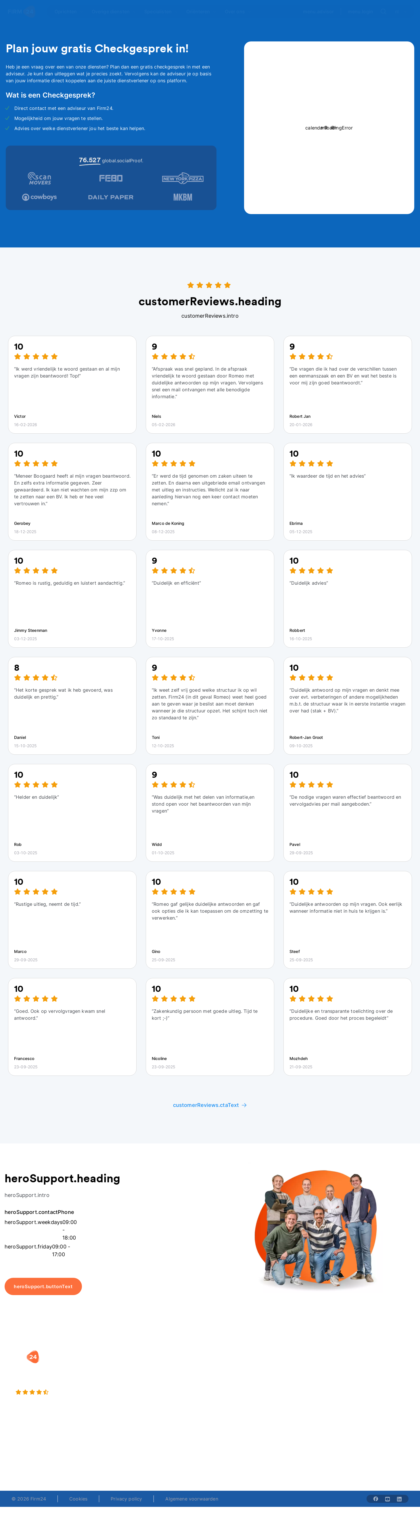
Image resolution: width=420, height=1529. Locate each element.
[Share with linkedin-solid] (399, 1498)
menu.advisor (318, 11)
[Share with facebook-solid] (375, 1498)
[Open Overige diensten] (114, 11)
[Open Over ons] (238, 11)
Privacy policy (126, 1499)
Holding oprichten (166, 1377)
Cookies (78, 1499)
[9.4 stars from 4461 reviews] (75, 1392)
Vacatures (296, 1377)
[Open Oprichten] (69, 11)
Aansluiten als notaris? (310, 1388)
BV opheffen (159, 1400)
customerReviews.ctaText (210, 1105)
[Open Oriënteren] (201, 11)
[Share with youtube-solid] (387, 1498)
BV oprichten (160, 1365)
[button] (173, 1353)
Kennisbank (367, 1388)
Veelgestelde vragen (377, 1377)
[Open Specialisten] (161, 11)
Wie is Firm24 (300, 1365)
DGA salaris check (236, 1377)
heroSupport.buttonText (43, 1286)
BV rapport (228, 1400)
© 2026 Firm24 (28, 1499)
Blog (360, 1365)
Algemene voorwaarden (191, 1499)
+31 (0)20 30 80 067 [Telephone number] (172, 1460)
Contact (364, 1400)
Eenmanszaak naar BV (170, 1388)
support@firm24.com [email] (240, 1460)
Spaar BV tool (231, 1388)
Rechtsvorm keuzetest (240, 1365)
